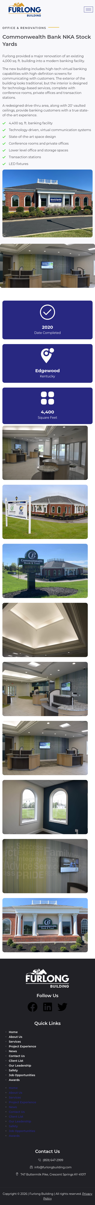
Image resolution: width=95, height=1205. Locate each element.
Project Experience (22, 1046)
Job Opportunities (22, 1075)
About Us (15, 1037)
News (13, 1051)
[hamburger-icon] (88, 9)
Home (13, 1032)
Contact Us (17, 1056)
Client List (16, 1061)
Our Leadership (20, 1065)
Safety (13, 1070)
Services (15, 1041)
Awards (14, 1080)
